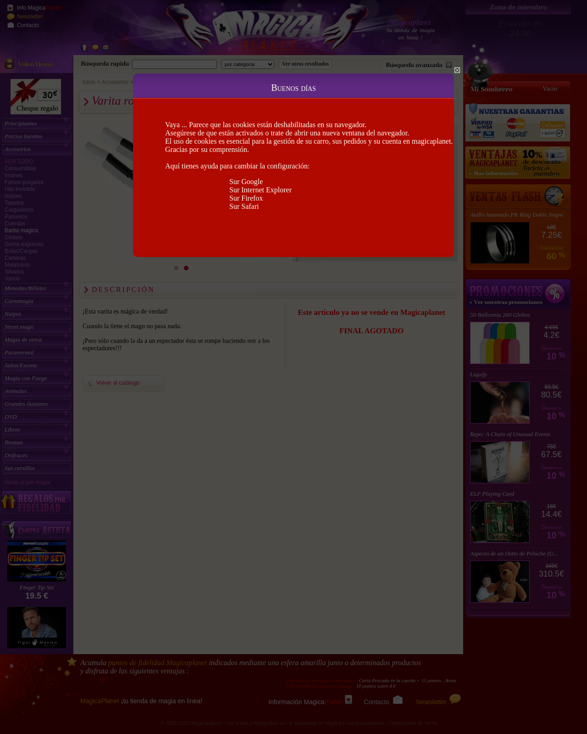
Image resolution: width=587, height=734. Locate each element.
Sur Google (246, 181)
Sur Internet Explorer (260, 190)
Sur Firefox (246, 198)
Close (457, 70)
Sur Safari (244, 206)
